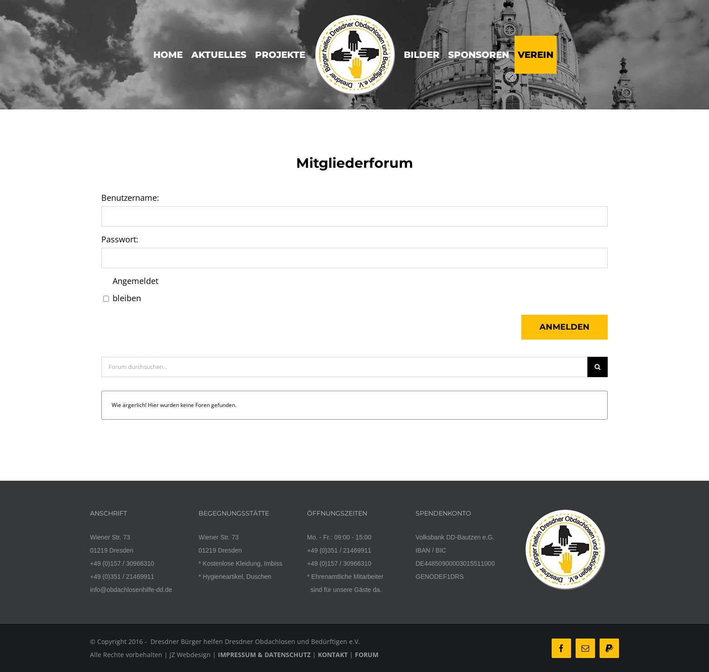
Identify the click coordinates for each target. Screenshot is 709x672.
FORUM (366, 654)
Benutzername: (130, 197)
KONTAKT (333, 654)
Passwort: (119, 239)
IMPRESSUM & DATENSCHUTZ (264, 654)
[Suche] (597, 367)
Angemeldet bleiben (135, 289)
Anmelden (564, 327)
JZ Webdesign (190, 654)
